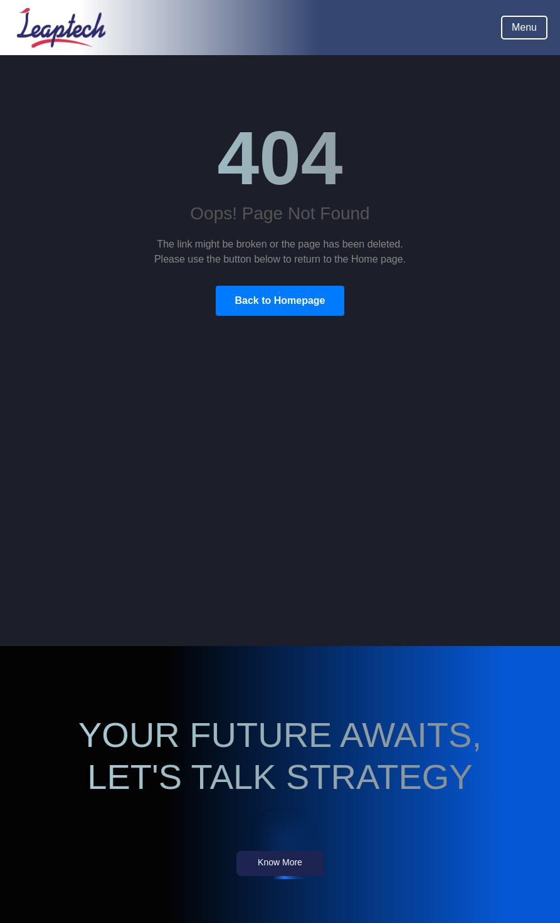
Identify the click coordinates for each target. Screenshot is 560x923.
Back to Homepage (280, 300)
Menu (524, 27)
